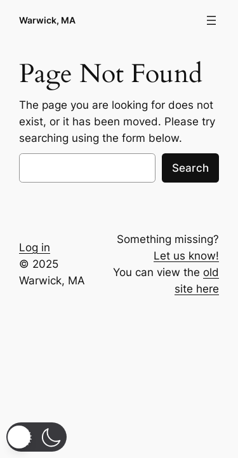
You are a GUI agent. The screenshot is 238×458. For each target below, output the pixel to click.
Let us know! (186, 255)
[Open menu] (211, 20)
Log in (34, 247)
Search (190, 168)
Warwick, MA (47, 20)
